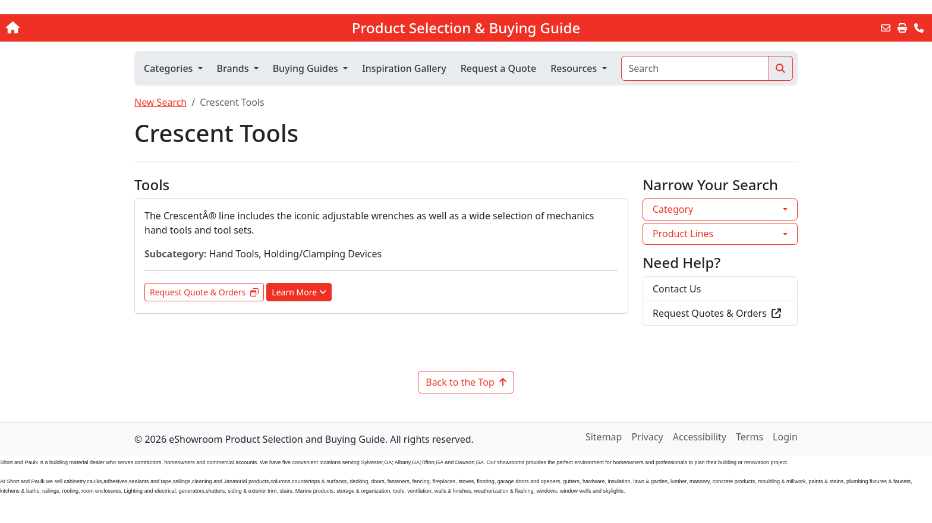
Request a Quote (498, 68)
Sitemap (603, 437)
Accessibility (699, 437)
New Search (160, 102)
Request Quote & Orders (204, 292)
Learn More (299, 292)
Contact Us (677, 288)
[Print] (902, 27)
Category (673, 209)
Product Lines (683, 233)
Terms (749, 437)
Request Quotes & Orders (717, 313)
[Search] (695, 68)
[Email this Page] (885, 27)
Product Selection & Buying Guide (466, 28)
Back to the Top (466, 382)
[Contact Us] (919, 27)
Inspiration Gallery (404, 68)
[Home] (97, 28)
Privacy (647, 437)
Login (785, 437)
